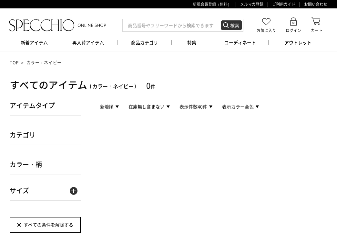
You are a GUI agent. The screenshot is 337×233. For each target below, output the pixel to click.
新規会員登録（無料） (212, 4)
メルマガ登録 (251, 4)
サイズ (19, 190)
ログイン (293, 30)
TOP (14, 62)
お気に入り (266, 30)
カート (316, 30)
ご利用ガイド (283, 4)
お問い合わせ (315, 4)
